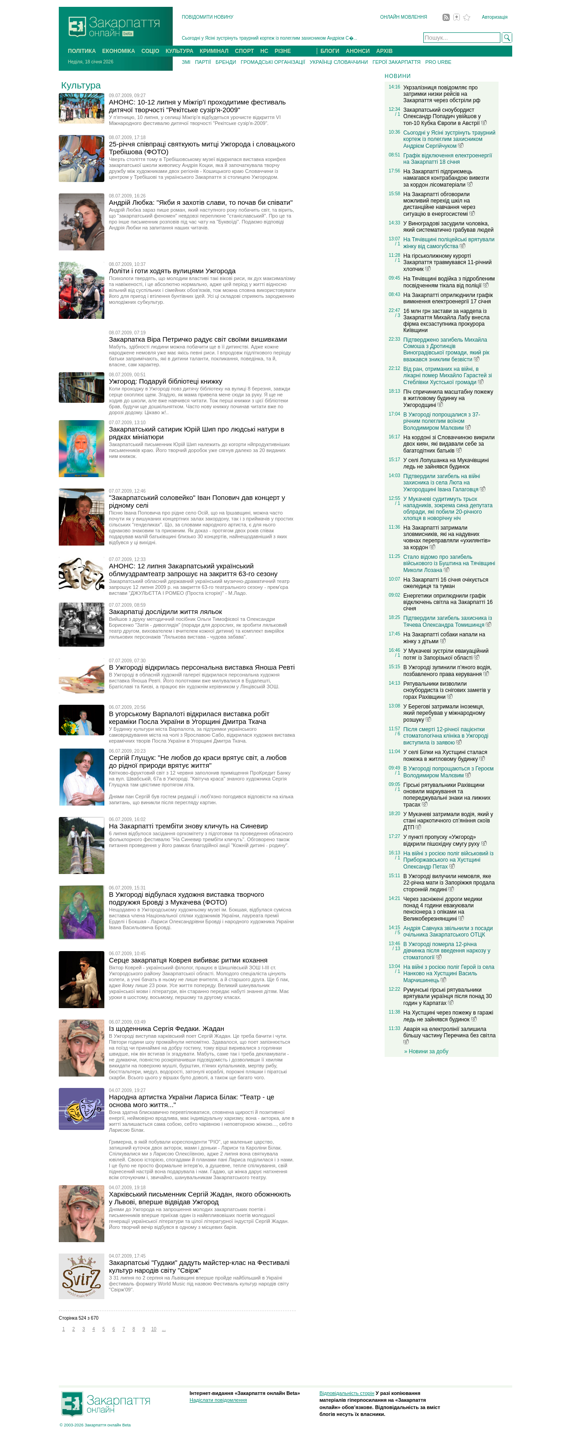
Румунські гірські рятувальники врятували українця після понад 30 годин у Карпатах (447, 996)
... (163, 1329)
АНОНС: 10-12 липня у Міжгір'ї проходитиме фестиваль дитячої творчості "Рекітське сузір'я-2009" (197, 106)
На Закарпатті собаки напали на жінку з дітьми (444, 638)
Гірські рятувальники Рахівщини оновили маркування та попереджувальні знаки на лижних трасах (446, 795)
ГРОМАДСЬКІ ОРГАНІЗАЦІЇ (273, 62)
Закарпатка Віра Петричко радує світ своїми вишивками (198, 339)
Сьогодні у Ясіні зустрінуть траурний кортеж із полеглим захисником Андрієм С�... (269, 38)
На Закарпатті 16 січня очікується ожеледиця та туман (446, 583)
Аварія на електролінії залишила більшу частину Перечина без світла (449, 1035)
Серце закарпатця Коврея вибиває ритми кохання (188, 960)
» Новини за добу (426, 1051)
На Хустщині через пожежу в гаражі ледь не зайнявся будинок (448, 1016)
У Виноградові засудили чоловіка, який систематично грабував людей (448, 226)
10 (153, 1329)
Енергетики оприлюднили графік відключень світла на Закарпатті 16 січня (448, 602)
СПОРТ (244, 51)
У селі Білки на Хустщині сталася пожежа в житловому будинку (445, 755)
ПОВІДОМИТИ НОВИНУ (207, 17)
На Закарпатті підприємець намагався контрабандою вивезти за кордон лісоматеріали (446, 178)
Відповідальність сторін (346, 1393)
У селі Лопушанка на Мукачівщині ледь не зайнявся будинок (446, 463)
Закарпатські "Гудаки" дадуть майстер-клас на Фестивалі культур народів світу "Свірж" (199, 1266)
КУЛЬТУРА (179, 51)
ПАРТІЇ (203, 62)
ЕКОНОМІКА (118, 51)
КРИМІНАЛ (214, 51)
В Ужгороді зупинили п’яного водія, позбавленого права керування (447, 670)
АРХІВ (384, 51)
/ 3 (397, 315)
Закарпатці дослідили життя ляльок (165, 611)
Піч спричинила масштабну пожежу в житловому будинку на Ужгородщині (448, 398)
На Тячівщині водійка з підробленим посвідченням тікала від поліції (449, 282)
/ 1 (397, 114)
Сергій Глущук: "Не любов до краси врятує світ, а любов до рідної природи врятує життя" (198, 761)
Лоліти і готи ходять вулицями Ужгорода (172, 271)
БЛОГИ (330, 51)
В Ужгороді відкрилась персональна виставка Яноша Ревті (202, 667)
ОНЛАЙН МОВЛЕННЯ (403, 17)
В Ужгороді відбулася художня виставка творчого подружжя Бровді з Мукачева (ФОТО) (186, 898)
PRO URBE (438, 62)
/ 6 (397, 733)
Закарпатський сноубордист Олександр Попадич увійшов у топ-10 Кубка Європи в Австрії (445, 116)
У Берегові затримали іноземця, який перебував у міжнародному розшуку (444, 713)
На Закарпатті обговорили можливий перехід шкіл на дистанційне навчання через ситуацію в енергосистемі (439, 204)
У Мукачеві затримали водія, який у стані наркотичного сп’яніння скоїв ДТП (448, 821)
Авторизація (495, 17)
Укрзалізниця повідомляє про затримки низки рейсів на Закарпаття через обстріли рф (441, 94)
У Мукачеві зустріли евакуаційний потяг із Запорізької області (446, 654)
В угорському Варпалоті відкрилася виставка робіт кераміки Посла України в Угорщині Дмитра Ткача (189, 717)
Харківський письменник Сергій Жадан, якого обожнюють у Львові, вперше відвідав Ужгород (200, 1198)
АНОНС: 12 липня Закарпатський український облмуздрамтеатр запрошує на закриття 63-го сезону (193, 570)
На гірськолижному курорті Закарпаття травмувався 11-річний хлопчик (447, 262)
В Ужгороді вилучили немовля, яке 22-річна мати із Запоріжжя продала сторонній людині (449, 883)
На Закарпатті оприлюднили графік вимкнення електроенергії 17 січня (448, 298)
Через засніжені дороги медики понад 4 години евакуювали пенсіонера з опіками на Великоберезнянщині (442, 909)
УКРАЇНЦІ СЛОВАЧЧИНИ (339, 62)
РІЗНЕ (283, 51)
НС (264, 51)
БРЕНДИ (226, 62)
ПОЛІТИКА (82, 51)
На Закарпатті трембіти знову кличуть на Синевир (188, 826)
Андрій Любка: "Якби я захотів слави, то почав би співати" (201, 202)
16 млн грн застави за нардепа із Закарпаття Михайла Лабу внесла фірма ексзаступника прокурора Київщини (446, 320)
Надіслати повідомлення (218, 1400)
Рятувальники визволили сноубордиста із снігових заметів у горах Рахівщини (446, 690)
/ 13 (396, 948)
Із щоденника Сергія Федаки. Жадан (166, 1028)
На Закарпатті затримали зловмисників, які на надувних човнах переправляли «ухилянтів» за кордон (447, 538)
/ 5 (397, 932)
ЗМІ (186, 62)
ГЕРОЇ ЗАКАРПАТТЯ (396, 62)
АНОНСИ (358, 51)
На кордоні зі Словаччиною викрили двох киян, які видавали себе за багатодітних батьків (448, 444)
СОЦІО (150, 51)
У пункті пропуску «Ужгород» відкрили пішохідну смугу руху (445, 840)
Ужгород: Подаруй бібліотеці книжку (165, 381)
